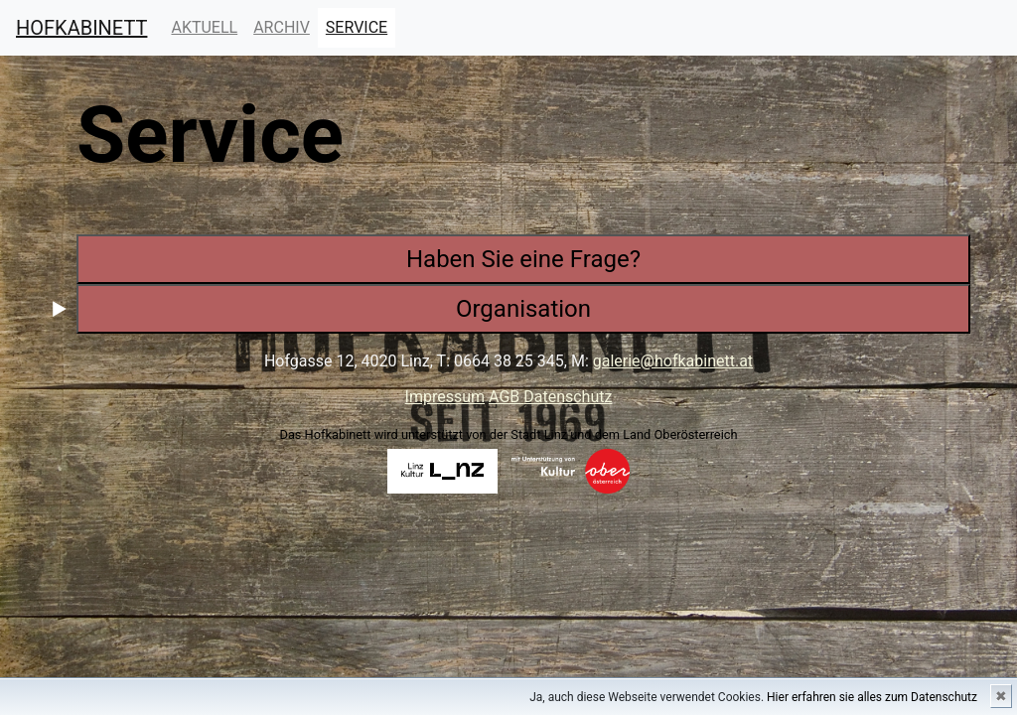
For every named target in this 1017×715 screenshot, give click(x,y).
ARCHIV (281, 27)
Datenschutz (567, 396)
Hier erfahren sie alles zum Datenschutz (872, 697)
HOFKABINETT (81, 28)
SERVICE (360, 26)
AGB (506, 396)
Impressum (445, 396)
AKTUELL (204, 26)
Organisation (523, 309)
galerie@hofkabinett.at (673, 361)
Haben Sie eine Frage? (523, 259)
